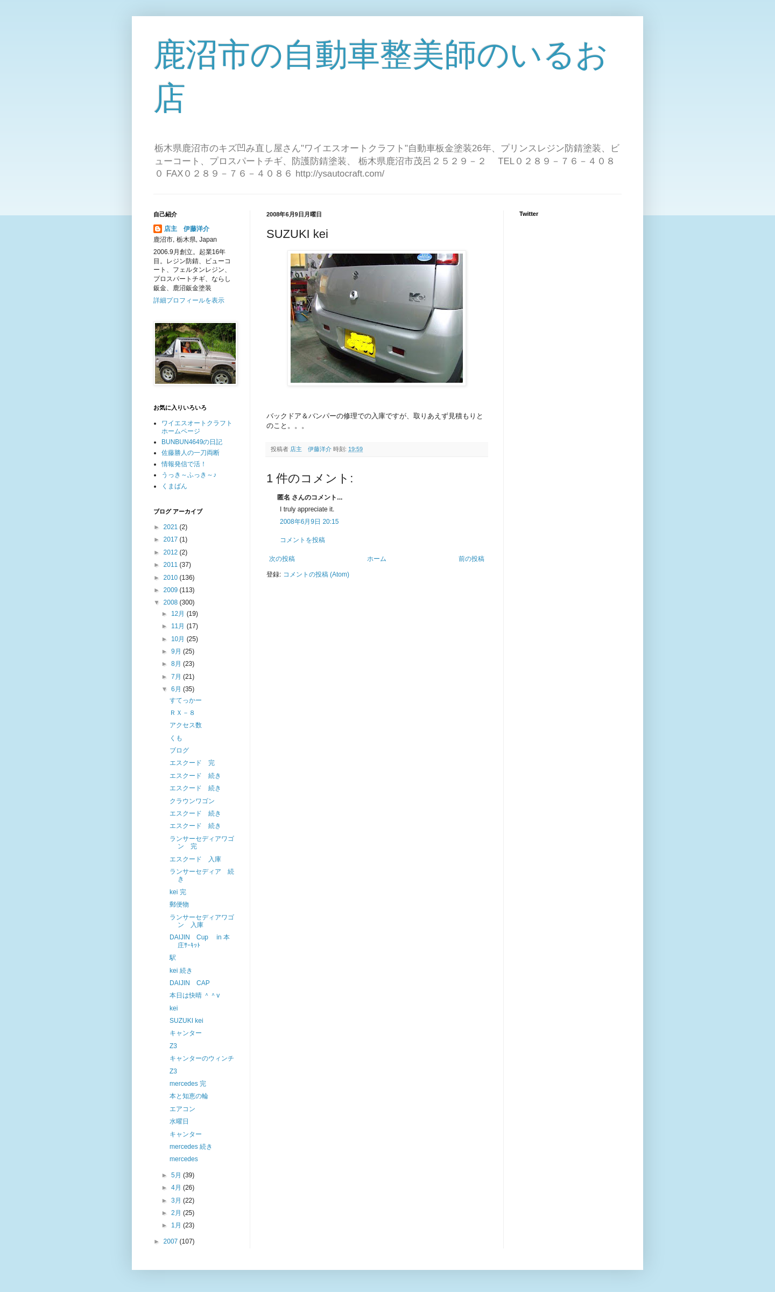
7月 (177, 676)
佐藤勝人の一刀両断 (190, 453)
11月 (179, 626)
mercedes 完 (188, 1083)
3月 (177, 1200)
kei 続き (181, 970)
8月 (177, 664)
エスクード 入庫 (195, 859)
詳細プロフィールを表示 (188, 300)
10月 (179, 639)
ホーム (376, 559)
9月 (177, 651)
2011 (172, 564)
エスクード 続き (195, 776)
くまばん (174, 486)
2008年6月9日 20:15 (309, 521)
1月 (177, 1225)
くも (176, 738)
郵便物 (179, 904)
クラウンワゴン (192, 801)
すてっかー (186, 700)
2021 (172, 527)
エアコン (182, 1109)
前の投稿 (471, 559)
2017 (172, 539)
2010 (172, 577)
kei (174, 1008)
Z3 (173, 1046)
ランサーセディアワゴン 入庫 (202, 921)
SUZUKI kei (186, 1020)
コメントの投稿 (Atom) (316, 574)
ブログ (179, 750)
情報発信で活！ (184, 464)
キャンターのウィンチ (202, 1058)
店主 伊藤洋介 (186, 229)
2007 (172, 1241)
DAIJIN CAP (190, 983)
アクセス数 (186, 725)
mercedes (184, 1159)
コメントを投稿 (302, 540)
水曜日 (179, 1121)
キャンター (186, 1033)
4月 (177, 1187)
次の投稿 (282, 559)
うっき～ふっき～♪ (188, 475)
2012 (172, 552)
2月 (177, 1213)
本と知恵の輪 (189, 1096)
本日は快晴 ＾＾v (195, 995)
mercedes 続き (191, 1146)
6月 (177, 689)
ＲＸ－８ (182, 713)
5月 (177, 1175)
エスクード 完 (192, 763)
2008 (172, 602)
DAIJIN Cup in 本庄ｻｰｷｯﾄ (200, 941)
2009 (172, 590)
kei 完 (178, 892)
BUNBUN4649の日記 (191, 442)
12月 (179, 613)
